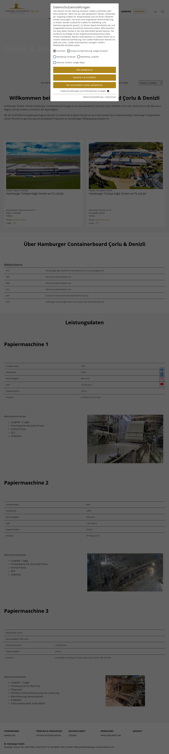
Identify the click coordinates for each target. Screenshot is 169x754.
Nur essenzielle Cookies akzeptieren (84, 85)
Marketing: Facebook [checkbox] (66, 56)
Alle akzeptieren (84, 69)
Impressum (111, 97)
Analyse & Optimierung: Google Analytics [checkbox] (89, 51)
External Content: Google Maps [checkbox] (71, 62)
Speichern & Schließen (84, 77)
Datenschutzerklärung (93, 97)
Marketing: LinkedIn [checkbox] (90, 56)
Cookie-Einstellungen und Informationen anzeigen (84, 91)
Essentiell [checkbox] (61, 51)
